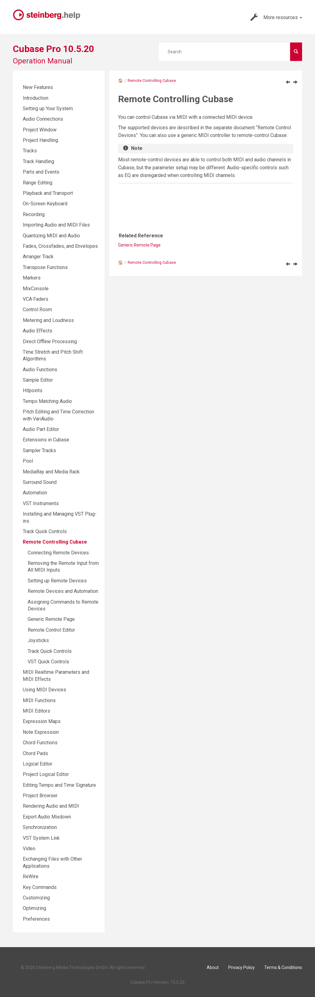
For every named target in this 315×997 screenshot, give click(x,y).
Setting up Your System (48, 108)
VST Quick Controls (48, 662)
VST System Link (41, 838)
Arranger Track (38, 256)
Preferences (36, 919)
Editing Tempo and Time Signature (59, 785)
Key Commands (40, 887)
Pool (28, 461)
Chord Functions (40, 743)
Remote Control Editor (51, 630)
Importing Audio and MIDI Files (56, 225)
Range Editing (37, 183)
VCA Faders (35, 299)
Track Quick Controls (45, 531)
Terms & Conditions (283, 967)
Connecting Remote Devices (58, 553)
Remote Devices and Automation (63, 591)
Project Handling (40, 140)
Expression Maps (42, 721)
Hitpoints (32, 390)
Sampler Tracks (39, 450)
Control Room (37, 309)
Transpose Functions (45, 267)
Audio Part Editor (41, 429)
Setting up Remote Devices (57, 581)
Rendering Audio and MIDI (51, 806)
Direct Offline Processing (50, 341)
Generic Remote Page (139, 245)
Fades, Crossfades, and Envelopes (60, 246)
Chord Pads (35, 753)
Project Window (40, 130)
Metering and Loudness (48, 320)
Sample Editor (38, 380)
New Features (38, 87)
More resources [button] (276, 17)
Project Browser (40, 795)
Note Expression (41, 732)
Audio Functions (40, 369)
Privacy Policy (241, 967)
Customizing (36, 898)
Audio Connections (43, 119)
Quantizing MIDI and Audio (51, 236)
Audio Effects (37, 331)
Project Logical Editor (46, 774)
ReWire (30, 876)
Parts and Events (41, 172)
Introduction (35, 98)
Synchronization (40, 827)
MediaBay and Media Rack (51, 472)
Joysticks (38, 640)
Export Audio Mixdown (47, 817)
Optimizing (34, 908)
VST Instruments (41, 503)
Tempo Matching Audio (47, 401)
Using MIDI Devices (44, 690)
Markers (32, 278)
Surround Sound (40, 482)
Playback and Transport (48, 193)
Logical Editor (37, 764)
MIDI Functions (39, 700)
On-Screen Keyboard (45, 204)
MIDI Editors (36, 711)
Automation (35, 493)
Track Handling (38, 161)
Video (29, 848)
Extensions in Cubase (46, 440)
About (213, 967)
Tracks (30, 151)
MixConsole (36, 288)
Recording (34, 214)
